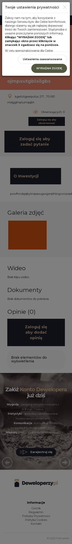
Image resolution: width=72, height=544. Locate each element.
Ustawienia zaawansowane (42, 59)
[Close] (65, 7)
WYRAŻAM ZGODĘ (49, 68)
